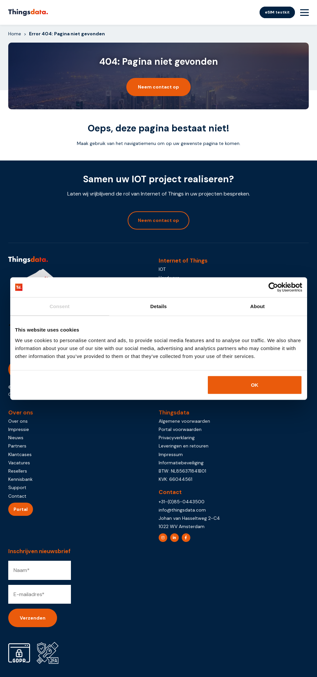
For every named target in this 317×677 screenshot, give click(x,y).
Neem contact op (158, 87)
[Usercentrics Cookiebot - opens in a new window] (273, 287)
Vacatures (19, 463)
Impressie (18, 429)
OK (255, 384)
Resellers (17, 471)
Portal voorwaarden (180, 429)
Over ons (18, 421)
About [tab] (257, 306)
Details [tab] (158, 306)
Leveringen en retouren (183, 446)
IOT (162, 269)
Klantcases (20, 454)
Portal (21, 509)
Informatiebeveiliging (181, 463)
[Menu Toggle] (304, 12)
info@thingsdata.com (182, 510)
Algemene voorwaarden (184, 421)
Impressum (171, 454)
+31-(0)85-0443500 (182, 502)
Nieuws (15, 438)
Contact (17, 496)
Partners (17, 446)
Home (14, 34)
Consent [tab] (59, 306)
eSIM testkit (277, 12)
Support (17, 487)
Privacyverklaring (177, 438)
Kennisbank (20, 479)
